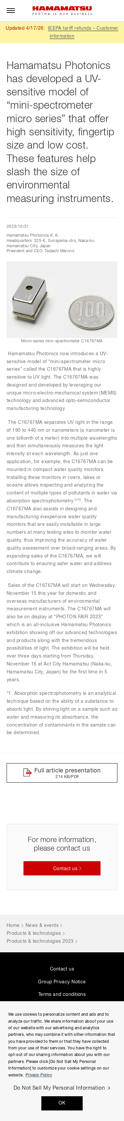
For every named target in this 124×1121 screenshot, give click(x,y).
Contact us (62, 969)
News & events (42, 925)
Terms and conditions (62, 994)
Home (13, 925)
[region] (62, 1061)
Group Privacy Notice (62, 982)
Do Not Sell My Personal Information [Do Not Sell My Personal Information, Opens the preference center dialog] (59, 1088)
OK (62, 1103)
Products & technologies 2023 (40, 941)
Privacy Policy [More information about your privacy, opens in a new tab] (38, 1075)
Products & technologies (34, 933)
